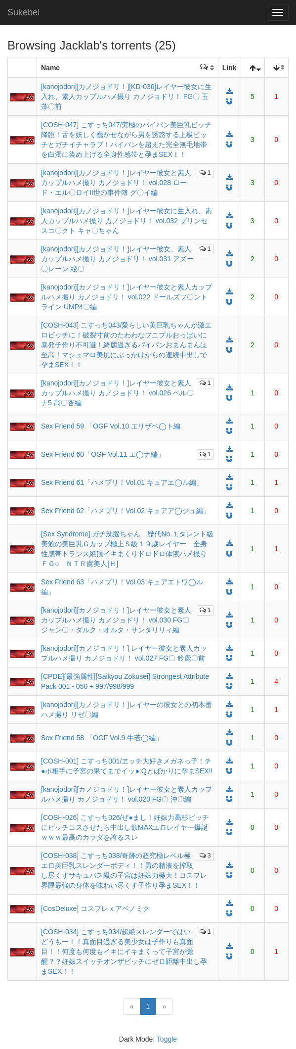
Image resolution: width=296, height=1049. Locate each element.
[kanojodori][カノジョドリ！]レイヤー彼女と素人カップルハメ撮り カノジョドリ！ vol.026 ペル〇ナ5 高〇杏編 (117, 393)
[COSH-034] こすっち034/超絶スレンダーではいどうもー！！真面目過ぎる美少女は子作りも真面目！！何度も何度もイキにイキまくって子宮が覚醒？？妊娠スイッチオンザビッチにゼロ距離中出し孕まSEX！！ (124, 951)
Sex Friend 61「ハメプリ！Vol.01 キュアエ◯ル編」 (122, 482)
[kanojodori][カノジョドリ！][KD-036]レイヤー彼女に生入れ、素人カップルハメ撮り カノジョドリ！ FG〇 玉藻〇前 (126, 96)
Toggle (167, 1039)
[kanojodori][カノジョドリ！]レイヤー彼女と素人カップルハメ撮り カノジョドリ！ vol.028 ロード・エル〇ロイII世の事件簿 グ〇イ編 (116, 182)
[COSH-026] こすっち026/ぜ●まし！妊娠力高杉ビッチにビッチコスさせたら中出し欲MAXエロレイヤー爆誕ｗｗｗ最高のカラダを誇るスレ (125, 827)
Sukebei (23, 12)
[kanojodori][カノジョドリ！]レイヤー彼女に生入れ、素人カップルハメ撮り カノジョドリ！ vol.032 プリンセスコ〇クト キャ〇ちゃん (126, 221)
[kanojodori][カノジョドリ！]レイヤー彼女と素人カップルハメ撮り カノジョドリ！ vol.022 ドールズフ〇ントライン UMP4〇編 (126, 297)
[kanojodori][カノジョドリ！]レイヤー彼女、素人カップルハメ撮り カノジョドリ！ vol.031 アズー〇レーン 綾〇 (117, 259)
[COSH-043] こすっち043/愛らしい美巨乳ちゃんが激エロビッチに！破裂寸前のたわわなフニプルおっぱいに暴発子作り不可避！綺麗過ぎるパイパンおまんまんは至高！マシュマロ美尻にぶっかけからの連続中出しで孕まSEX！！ (126, 345)
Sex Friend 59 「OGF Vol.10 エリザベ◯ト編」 (114, 426)
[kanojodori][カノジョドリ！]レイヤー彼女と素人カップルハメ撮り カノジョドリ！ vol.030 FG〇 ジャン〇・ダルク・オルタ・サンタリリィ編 (116, 620)
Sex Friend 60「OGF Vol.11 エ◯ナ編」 (103, 454)
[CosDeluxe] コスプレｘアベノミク (95, 908)
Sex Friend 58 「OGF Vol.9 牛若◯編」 (102, 738)
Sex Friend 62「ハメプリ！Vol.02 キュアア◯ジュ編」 (125, 511)
